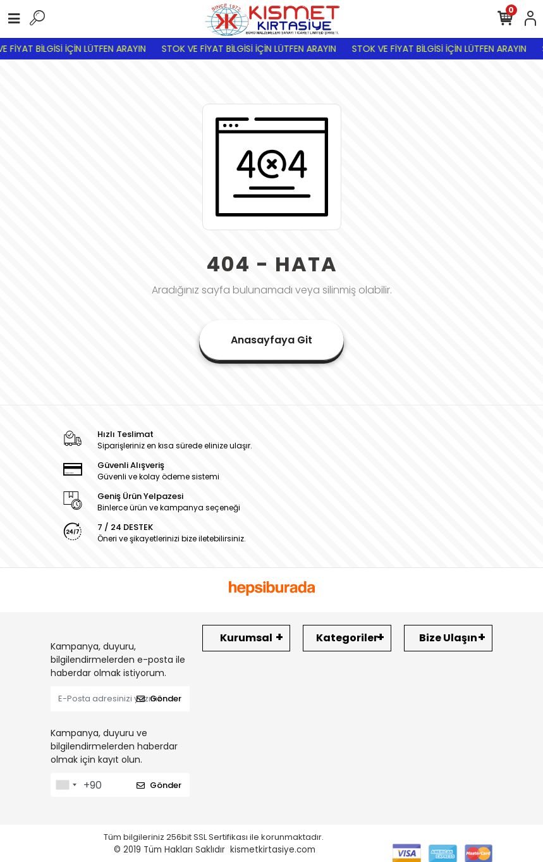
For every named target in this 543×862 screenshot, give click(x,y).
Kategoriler (347, 638)
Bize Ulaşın (448, 638)
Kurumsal (246, 638)
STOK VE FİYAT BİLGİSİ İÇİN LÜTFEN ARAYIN (257, 48)
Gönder (159, 699)
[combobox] (65, 784)
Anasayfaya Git (271, 340)
